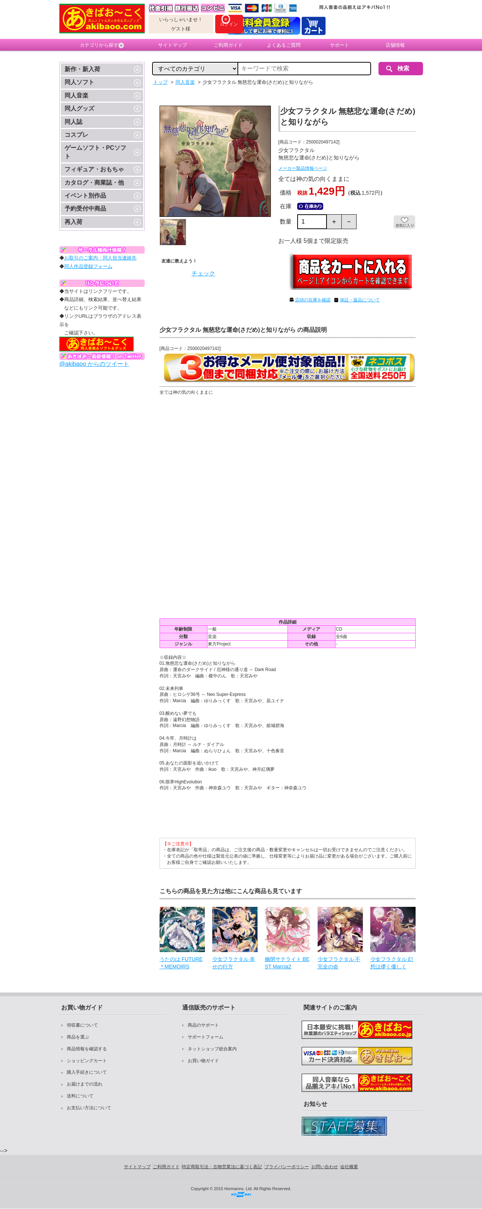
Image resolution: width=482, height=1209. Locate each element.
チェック (203, 273)
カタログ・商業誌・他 (94, 182)
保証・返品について (360, 300)
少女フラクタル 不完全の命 (339, 962)
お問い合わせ (324, 1167)
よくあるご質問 (284, 45)
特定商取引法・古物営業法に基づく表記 (222, 1167)
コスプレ (76, 135)
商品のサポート (203, 1025)
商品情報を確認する (87, 1048)
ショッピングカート (87, 1060)
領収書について (82, 1025)
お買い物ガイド (203, 1060)
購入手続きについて (87, 1072)
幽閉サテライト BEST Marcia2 (287, 962)
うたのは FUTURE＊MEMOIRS (181, 962)
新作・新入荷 (82, 69)
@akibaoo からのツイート (94, 364)
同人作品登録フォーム (88, 266)
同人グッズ (79, 108)
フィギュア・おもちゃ (94, 169)
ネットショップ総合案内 (212, 1048)
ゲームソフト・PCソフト (95, 152)
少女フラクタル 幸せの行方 (233, 962)
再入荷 (73, 222)
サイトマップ (172, 45)
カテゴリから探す (102, 45)
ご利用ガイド (228, 45)
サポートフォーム (205, 1037)
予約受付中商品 (85, 208)
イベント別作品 (85, 195)
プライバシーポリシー (287, 1167)
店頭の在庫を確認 (313, 300)
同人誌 (73, 122)
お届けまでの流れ (84, 1084)
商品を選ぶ (78, 1037)
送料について (80, 1096)
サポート (339, 45)
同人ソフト (79, 82)
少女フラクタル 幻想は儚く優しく (391, 962)
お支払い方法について (89, 1107)
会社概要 (349, 1167)
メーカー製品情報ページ (302, 168)
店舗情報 (395, 45)
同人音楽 (76, 95)
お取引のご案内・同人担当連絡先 (100, 258)
